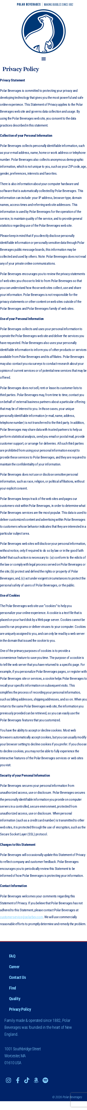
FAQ (12, 956)
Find (12, 988)
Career (14, 966)
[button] (43, 58)
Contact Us (17, 977)
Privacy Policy (20, 1009)
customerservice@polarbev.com (21, 917)
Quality (14, 998)
